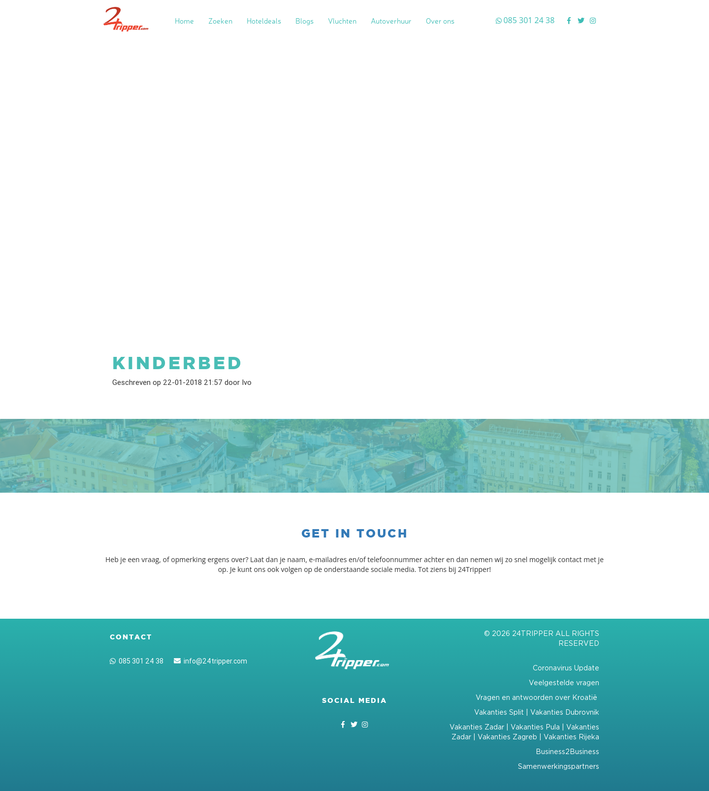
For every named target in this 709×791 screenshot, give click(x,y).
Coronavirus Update (566, 667)
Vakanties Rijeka (571, 736)
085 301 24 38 (136, 661)
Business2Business (567, 751)
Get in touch (354, 533)
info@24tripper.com (210, 661)
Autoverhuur (391, 21)
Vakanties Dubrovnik (564, 712)
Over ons (440, 21)
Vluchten (342, 21)
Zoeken (220, 21)
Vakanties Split (499, 712)
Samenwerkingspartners (558, 766)
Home (184, 21)
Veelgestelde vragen (564, 682)
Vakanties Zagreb (507, 736)
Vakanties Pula (535, 726)
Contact (131, 637)
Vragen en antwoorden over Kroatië (537, 697)
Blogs (304, 21)
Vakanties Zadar (477, 726)
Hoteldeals (264, 21)
